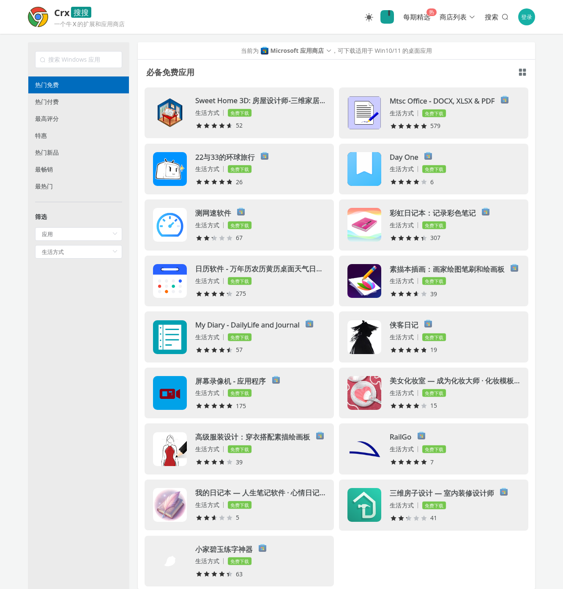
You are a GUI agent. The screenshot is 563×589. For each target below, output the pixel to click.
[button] (295, 50)
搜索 (497, 17)
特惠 (41, 135)
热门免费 (47, 85)
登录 (526, 17)
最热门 (44, 186)
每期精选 (416, 17)
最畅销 (44, 169)
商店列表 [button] (458, 17)
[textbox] (78, 59)
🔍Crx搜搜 (387, 17)
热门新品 (47, 152)
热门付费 (47, 102)
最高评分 (47, 119)
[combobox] (78, 59)
